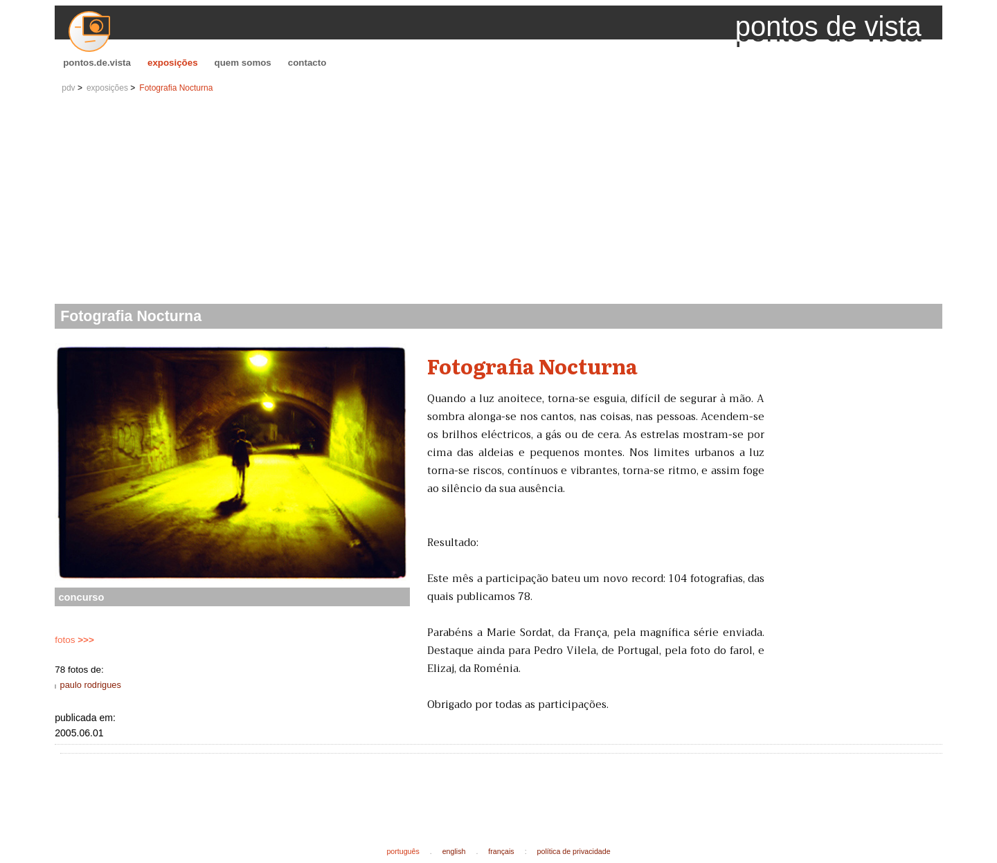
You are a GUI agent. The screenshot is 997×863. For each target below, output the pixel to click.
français (501, 851)
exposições (172, 62)
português (402, 851)
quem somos (243, 62)
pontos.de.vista (97, 62)
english (454, 851)
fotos (74, 640)
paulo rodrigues (90, 685)
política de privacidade (574, 851)
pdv (68, 88)
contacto (307, 62)
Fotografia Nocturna (176, 88)
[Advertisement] (498, 200)
